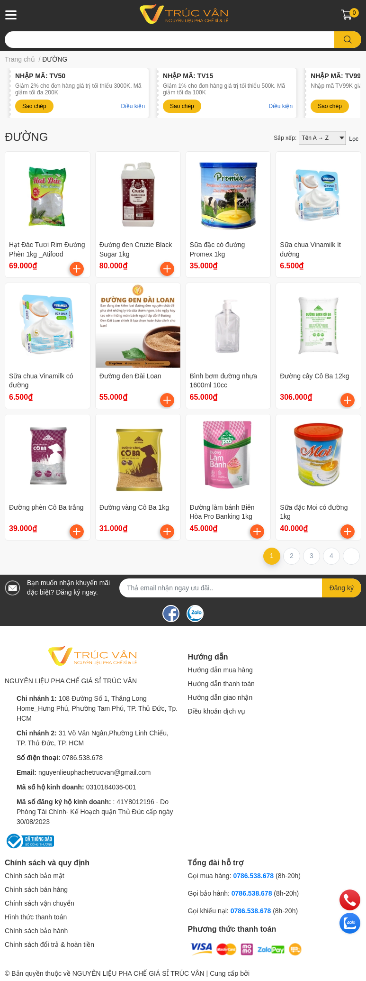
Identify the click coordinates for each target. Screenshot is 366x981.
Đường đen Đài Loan (130, 376)
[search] (347, 39)
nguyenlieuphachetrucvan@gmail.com (94, 772)
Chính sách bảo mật (34, 876)
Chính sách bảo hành (36, 931)
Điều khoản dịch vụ (217, 711)
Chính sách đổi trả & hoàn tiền (49, 944)
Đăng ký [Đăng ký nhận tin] (342, 588)
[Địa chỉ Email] (240, 587)
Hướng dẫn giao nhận (220, 697)
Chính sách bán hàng (36, 889)
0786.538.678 (82, 757)
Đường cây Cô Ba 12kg (314, 376)
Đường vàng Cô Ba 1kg (134, 507)
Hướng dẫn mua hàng (220, 670)
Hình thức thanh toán (36, 917)
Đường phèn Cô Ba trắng (46, 507)
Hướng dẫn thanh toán (221, 684)
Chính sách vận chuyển (39, 903)
